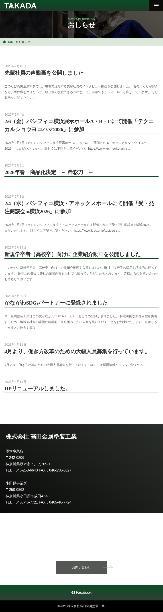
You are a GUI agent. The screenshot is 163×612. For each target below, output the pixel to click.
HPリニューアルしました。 (37, 388)
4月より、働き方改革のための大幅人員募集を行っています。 (77, 351)
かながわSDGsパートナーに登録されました (56, 303)
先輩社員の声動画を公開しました (44, 73)
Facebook (81, 592)
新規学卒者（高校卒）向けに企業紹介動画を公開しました (72, 254)
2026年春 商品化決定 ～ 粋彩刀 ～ (48, 172)
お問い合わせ (81, 567)
